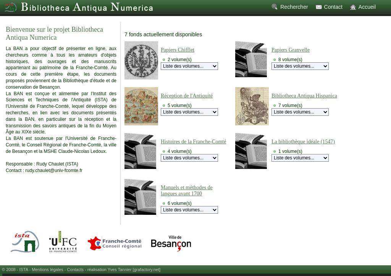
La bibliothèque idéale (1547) (303, 141)
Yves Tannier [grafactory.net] (134, 269)
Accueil (367, 7)
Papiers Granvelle (290, 50)
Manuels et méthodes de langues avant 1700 (187, 190)
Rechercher (294, 7)
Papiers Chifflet (177, 50)
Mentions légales (47, 269)
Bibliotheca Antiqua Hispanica (304, 96)
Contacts (75, 269)
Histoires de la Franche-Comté (193, 141)
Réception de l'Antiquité (187, 96)
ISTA (23, 269)
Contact (333, 7)
